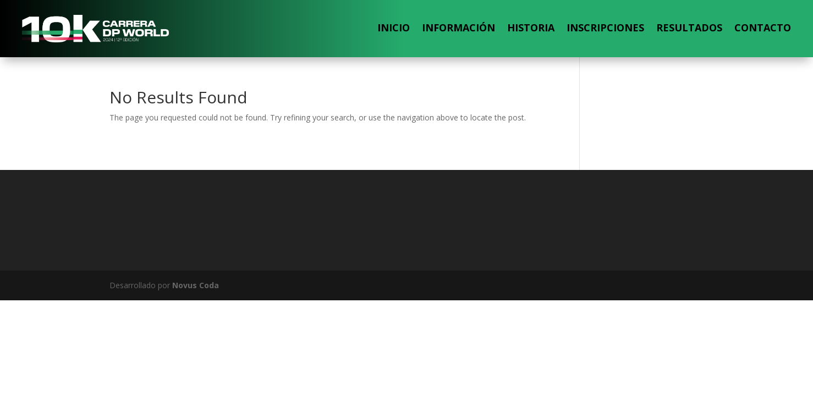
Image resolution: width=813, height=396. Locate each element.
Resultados (689, 27)
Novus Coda (195, 285)
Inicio (393, 27)
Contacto (762, 27)
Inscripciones (605, 27)
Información (458, 27)
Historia (530, 27)
